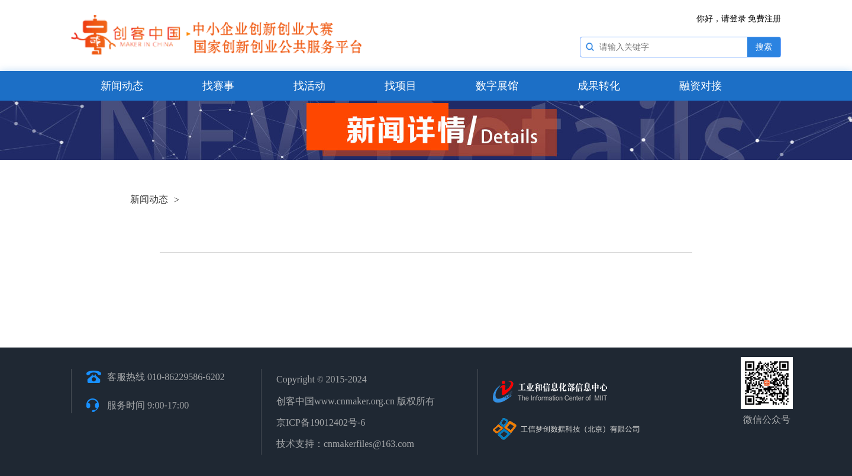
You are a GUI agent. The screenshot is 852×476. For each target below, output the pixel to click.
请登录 (733, 18)
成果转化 (598, 86)
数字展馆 (497, 86)
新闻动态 (122, 86)
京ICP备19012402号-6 (320, 422)
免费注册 (764, 18)
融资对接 (700, 86)
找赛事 (218, 86)
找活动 (309, 86)
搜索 (764, 47)
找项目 (401, 86)
